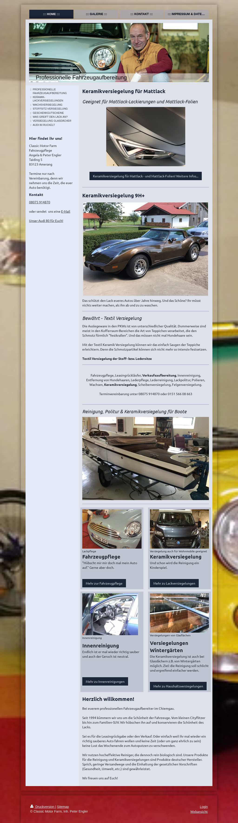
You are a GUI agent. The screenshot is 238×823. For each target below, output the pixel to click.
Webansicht (199, 811)
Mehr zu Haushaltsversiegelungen (178, 686)
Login (204, 807)
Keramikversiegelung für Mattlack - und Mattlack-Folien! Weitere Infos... (145, 176)
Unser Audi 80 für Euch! (46, 220)
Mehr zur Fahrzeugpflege (104, 583)
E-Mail (65, 211)
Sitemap (63, 807)
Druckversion (42, 807)
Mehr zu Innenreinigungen (105, 681)
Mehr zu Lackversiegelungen (174, 583)
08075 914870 (39, 202)
